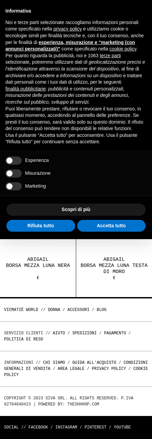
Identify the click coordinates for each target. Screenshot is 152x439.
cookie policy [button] (122, 48)
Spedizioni (84, 333)
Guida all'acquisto (94, 362)
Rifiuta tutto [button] (40, 225)
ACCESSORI (78, 310)
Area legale (71, 369)
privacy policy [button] (67, 29)
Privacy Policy (109, 369)
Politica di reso (23, 339)
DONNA (54, 310)
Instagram (66, 427)
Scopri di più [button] (76, 209)
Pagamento (115, 333)
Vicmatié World (21, 310)
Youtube (122, 427)
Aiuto (59, 333)
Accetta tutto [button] (111, 225)
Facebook (38, 427)
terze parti (110, 55)
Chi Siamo (54, 362)
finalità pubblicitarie (25, 88)
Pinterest (96, 427)
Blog (102, 310)
